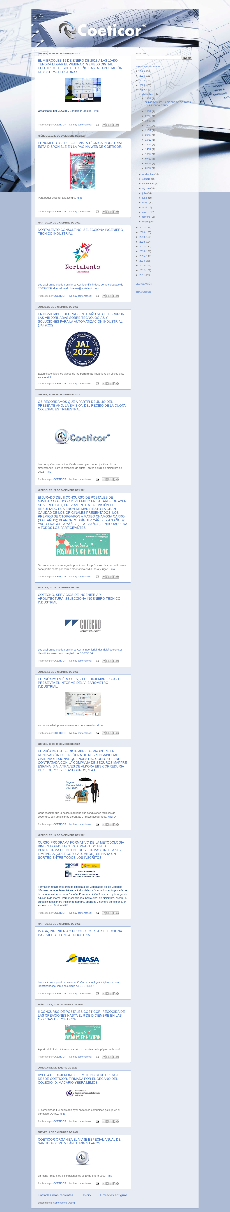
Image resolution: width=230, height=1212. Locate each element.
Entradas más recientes (55, 1195)
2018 (142, 241)
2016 (142, 251)
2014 (142, 260)
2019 (142, 237)
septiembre (148, 183)
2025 (142, 75)
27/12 (148, 116)
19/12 (148, 139)
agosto (146, 188)
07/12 (148, 158)
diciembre (147, 94)
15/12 (148, 144)
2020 (142, 232)
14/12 (148, 149)
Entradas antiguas (114, 1195)
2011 (142, 275)
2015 (142, 256)
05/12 (148, 163)
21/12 (148, 130)
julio (144, 193)
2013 (142, 265)
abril (145, 207)
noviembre (148, 174)
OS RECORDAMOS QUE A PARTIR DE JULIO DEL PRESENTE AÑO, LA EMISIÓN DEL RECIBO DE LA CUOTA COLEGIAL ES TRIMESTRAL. (81, 405)
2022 (142, 90)
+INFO (112, 816)
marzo (146, 212)
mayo (145, 202)
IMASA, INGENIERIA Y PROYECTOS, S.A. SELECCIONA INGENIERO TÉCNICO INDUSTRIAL (80, 933)
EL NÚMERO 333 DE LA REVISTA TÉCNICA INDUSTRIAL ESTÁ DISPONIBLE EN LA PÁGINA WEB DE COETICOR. (80, 145)
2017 (142, 246)
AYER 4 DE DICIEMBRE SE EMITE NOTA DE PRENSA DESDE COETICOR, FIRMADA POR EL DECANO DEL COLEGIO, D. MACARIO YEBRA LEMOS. (78, 1078)
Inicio (87, 1195)
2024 (142, 80)
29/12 (148, 98)
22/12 (148, 125)
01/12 (148, 168)
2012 (142, 270)
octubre (146, 179)
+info (79, 197)
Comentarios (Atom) (64, 1202)
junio (145, 197)
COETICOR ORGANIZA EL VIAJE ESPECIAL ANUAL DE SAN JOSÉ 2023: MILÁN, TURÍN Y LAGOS (79, 1141)
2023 (142, 85)
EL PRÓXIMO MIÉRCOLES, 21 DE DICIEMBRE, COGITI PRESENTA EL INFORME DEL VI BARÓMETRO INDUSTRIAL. (79, 682)
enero (145, 221)
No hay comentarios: (80, 124)
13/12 (148, 154)
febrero (146, 216)
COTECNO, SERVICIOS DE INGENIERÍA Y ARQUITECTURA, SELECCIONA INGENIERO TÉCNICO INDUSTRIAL (79, 598)
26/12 (148, 120)
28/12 (148, 111)
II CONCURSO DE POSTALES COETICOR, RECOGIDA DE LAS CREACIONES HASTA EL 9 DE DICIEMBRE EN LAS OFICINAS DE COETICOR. (81, 1015)
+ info (95, 110)
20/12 (148, 135)
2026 (142, 71)
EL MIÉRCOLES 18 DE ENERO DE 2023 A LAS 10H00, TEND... (168, 104)
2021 (142, 227)
